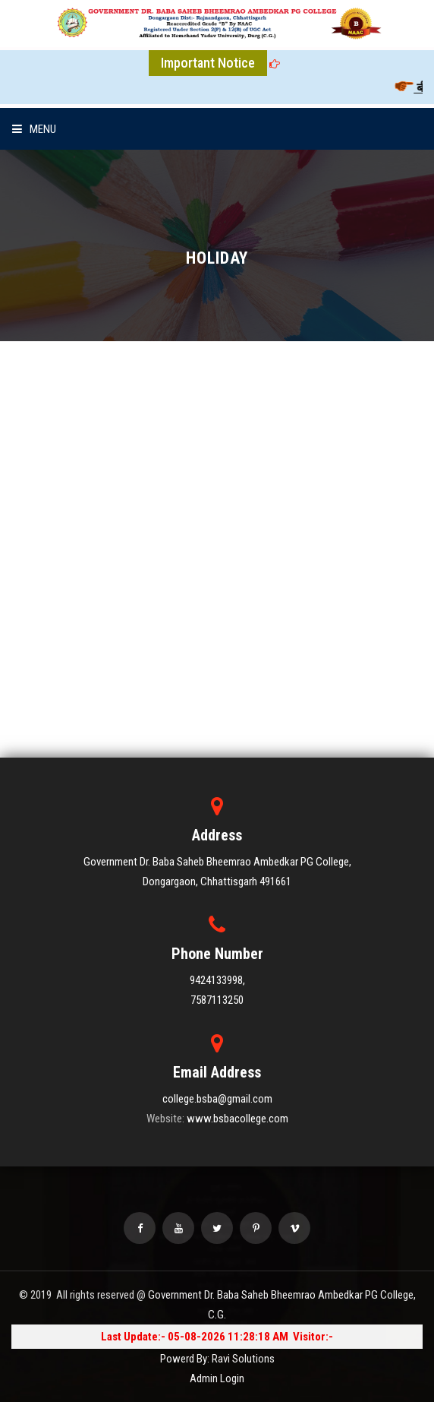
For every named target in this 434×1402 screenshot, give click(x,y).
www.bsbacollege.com (237, 1118)
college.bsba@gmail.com (217, 1099)
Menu (34, 129)
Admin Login (217, 1378)
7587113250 (217, 1000)
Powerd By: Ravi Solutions (217, 1359)
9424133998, (217, 980)
